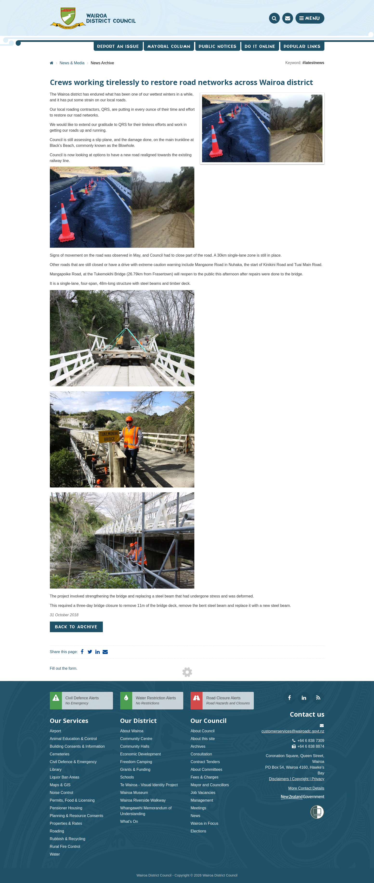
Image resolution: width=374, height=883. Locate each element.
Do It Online (260, 46)
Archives (197, 746)
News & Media (72, 63)
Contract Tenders (205, 762)
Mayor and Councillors (209, 785)
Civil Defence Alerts (87, 701)
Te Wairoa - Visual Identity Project (149, 785)
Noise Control (61, 793)
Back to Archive (76, 626)
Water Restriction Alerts (158, 701)
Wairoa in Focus (204, 823)
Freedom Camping (136, 762)
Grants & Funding (135, 769)
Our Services (69, 720)
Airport (55, 731)
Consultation (201, 754)
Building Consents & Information (77, 746)
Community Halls (134, 746)
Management (201, 800)
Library (56, 769)
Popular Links (302, 46)
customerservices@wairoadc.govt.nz (293, 731)
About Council (202, 731)
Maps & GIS (60, 785)
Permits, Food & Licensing (72, 800)
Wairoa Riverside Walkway (143, 800)
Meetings (198, 808)
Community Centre (136, 739)
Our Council (208, 720)
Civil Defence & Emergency (73, 762)
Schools (127, 777)
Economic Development (140, 754)
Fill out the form (63, 668)
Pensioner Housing (66, 808)
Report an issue (118, 46)
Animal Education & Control (73, 739)
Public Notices (218, 46)
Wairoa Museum (134, 793)
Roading (57, 831)
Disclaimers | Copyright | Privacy (296, 779)
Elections (198, 831)
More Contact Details (306, 788)
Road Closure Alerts (228, 701)
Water (55, 854)
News (195, 816)
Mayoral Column (168, 46)
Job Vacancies (202, 793)
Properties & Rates (66, 823)
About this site (202, 739)
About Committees (206, 769)
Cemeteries (60, 754)
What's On (129, 821)
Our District (138, 720)
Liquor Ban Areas (64, 777)
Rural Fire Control (65, 846)
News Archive (102, 63)
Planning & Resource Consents (76, 816)
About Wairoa (131, 731)
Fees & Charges (204, 777)
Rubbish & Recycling (67, 839)
